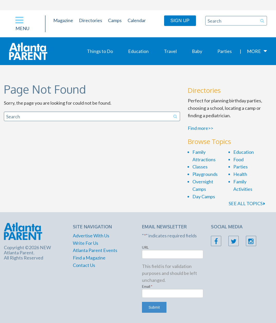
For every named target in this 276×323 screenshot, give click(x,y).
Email (147, 286)
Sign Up (180, 20)
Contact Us (84, 265)
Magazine (63, 20)
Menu (22, 23)
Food (238, 159)
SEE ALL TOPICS (247, 203)
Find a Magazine (89, 258)
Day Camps (203, 196)
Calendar (137, 20)
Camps (115, 20)
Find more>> (200, 128)
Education (138, 51)
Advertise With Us (91, 235)
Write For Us (85, 243)
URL (145, 247)
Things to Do (100, 51)
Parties (224, 51)
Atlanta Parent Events (95, 250)
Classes (200, 166)
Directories (90, 20)
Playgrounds (205, 174)
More (254, 51)
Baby (197, 51)
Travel (170, 51)
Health (240, 174)
